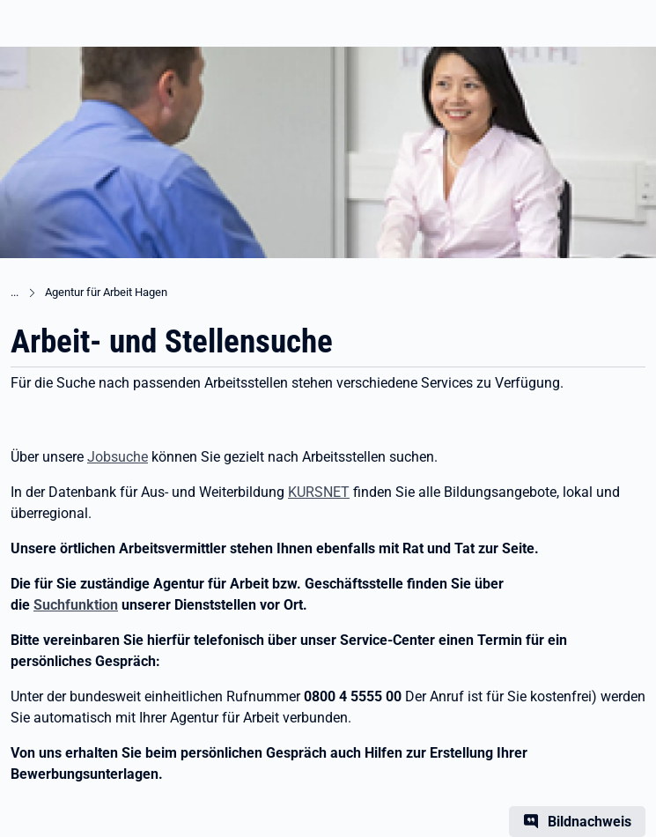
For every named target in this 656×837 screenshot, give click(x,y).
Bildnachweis (589, 821)
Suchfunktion (75, 604)
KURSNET (319, 492)
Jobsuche (117, 456)
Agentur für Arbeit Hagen (106, 292)
